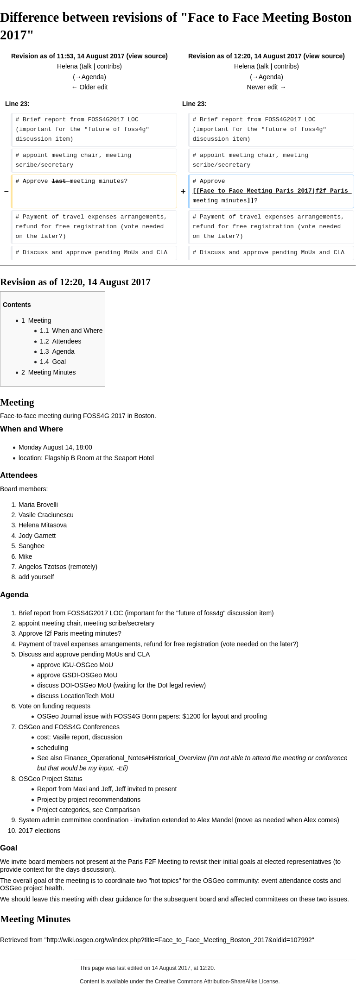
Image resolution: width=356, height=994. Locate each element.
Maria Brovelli (38, 504)
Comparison (122, 809)
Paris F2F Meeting (154, 861)
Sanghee (31, 546)
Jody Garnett (37, 535)
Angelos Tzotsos (42, 566)
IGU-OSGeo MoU (87, 665)
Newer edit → (266, 87)
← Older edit (89, 87)
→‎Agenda (89, 77)
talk (87, 66)
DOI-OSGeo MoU (86, 685)
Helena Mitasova (43, 525)
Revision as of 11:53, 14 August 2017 (68, 56)
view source (146, 56)
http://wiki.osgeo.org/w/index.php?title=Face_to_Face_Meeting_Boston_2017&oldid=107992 (179, 940)
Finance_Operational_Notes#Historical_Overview (135, 758)
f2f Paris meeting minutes (81, 633)
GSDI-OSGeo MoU (89, 675)
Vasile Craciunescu (46, 515)
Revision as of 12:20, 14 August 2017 (245, 56)
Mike (25, 556)
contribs (108, 66)
